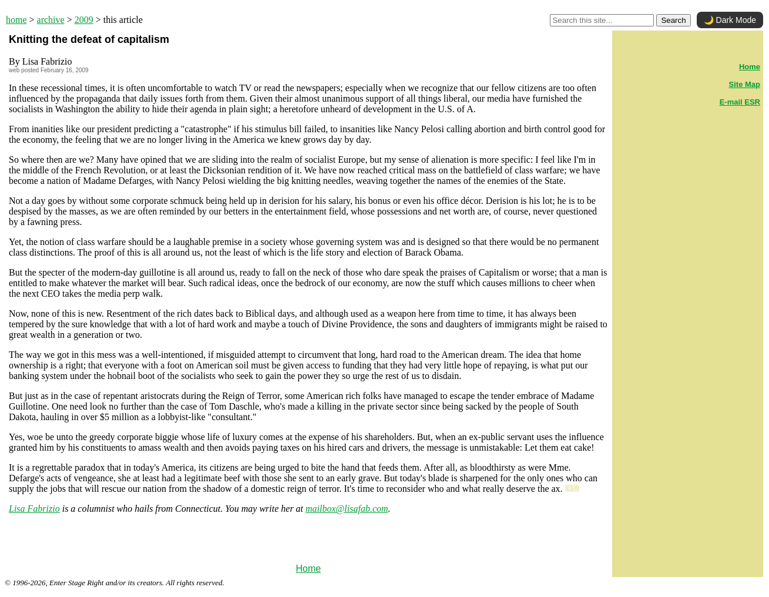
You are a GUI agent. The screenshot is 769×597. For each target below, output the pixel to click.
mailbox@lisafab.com (346, 509)
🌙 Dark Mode (730, 20)
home (16, 20)
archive (51, 20)
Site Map (744, 84)
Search (673, 20)
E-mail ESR (740, 102)
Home (308, 568)
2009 (84, 20)
